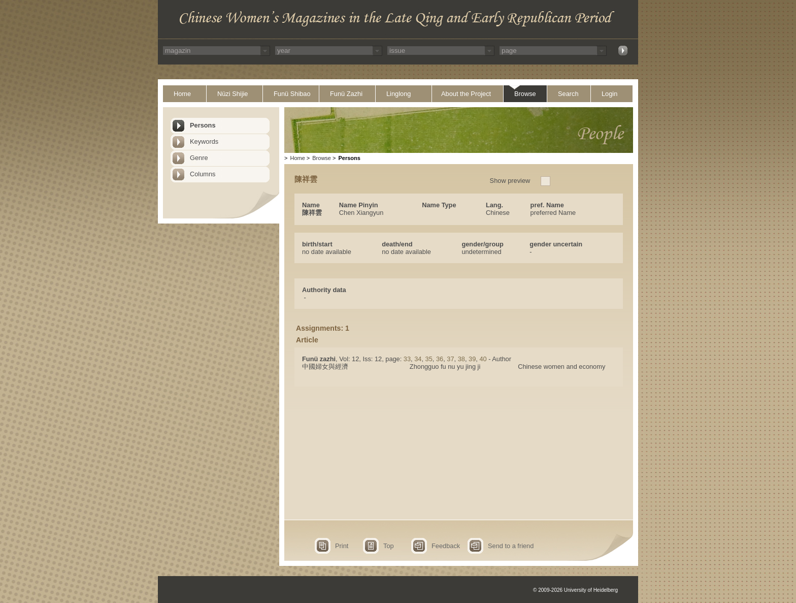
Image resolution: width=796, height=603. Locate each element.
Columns (203, 174)
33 (407, 359)
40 (482, 359)
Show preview (510, 180)
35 (429, 359)
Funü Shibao (292, 94)
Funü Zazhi (346, 94)
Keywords (204, 141)
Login (609, 94)
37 (450, 359)
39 (472, 359)
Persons (203, 125)
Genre (199, 158)
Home (182, 94)
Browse (525, 94)
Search (568, 94)
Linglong (398, 94)
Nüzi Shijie (232, 94)
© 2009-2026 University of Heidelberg (575, 590)
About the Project (466, 94)
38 (461, 359)
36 (439, 359)
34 (417, 359)
